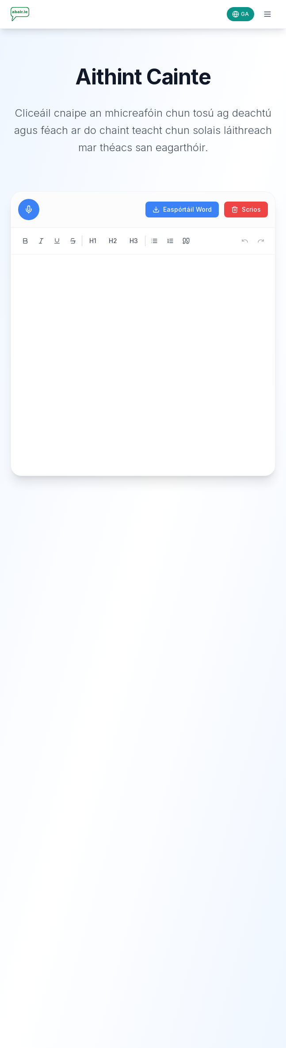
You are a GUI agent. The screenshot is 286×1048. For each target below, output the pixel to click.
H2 (113, 240)
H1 (92, 240)
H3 (134, 240)
